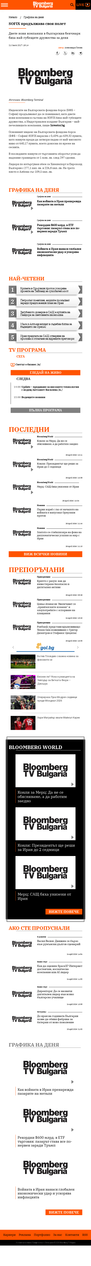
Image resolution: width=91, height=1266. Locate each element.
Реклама (25, 1234)
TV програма (27, 350)
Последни (29, 429)
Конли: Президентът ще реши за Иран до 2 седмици (57, 465)
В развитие (41, 937)
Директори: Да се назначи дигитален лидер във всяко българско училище (55, 994)
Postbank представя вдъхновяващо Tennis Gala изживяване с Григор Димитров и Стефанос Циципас (58, 630)
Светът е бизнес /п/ (26, 364)
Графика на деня (34, 190)
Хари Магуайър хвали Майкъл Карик (45, 723)
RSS (85, 1234)
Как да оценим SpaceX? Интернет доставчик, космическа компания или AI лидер (59, 969)
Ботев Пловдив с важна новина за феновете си (44, 662)
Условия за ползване (23, 1243)
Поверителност (38, 1243)
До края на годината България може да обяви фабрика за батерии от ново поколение (57, 1019)
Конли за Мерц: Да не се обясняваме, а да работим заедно (57, 442)
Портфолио (42, 1234)
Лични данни (49, 1243)
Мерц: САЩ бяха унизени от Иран (58, 486)
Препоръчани (36, 569)
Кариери (9, 1234)
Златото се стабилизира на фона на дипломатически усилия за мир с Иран (59, 535)
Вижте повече (64, 911)
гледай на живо (45, 372)
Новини (41, 505)
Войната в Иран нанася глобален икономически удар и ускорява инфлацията (46, 1193)
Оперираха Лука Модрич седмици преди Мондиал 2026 (44, 702)
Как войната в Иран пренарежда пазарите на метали (46, 1091)
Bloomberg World (45, 436)
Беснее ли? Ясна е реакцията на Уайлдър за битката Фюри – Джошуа (43, 682)
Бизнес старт (42, 962)
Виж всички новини (45, 554)
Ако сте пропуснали (39, 928)
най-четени (26, 278)
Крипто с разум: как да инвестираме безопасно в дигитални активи (53, 584)
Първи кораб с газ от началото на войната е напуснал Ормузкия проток (57, 512)
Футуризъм (41, 1012)
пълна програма (45, 410)
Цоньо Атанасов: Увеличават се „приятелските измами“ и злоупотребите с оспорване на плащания (56, 609)
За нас (57, 1234)
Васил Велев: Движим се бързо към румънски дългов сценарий (58, 942)
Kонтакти (72, 1234)
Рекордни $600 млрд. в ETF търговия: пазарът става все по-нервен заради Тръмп (45, 1141)
